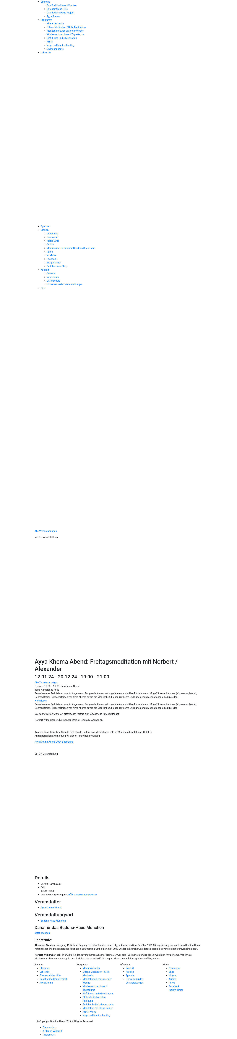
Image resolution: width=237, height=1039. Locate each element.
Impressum (53, 277)
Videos (172, 975)
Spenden (45, 226)
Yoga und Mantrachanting (60, 45)
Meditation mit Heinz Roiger (98, 1008)
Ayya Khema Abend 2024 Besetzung (54, 741)
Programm (46, 19)
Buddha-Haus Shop (57, 266)
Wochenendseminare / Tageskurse (65, 34)
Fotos (50, 251)
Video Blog (52, 233)
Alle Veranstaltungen (46, 531)
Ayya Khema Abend (51, 907)
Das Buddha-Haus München (62, 5)
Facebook (52, 259)
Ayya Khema (53, 16)
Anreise (51, 273)
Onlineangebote (55, 48)
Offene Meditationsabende (82, 894)
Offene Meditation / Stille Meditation (66, 27)
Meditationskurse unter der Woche (65, 30)
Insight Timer (54, 262)
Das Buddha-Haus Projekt (60, 12)
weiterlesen (41, 700)
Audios (50, 244)
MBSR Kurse (89, 1011)
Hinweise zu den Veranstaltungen (65, 284)
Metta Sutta (53, 240)
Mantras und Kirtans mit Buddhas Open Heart (71, 248)
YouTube (51, 255)
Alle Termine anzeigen (46, 682)
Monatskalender (55, 23)
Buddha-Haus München (53, 920)
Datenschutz (53, 280)
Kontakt (45, 269)
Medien (45, 230)
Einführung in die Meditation (62, 38)
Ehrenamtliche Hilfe (57, 9)
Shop (171, 971)
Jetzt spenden (42, 933)
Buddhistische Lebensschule (98, 1004)
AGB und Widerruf (52, 1031)
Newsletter (52, 237)
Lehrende (46, 52)
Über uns (45, 1)
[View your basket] (43, 288)
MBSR (50, 41)
